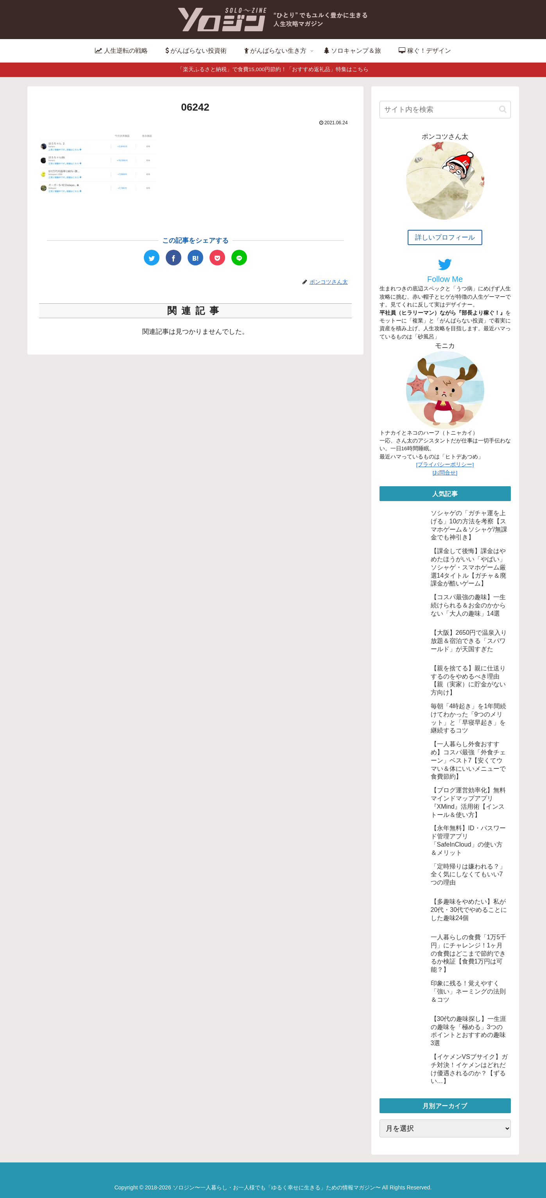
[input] (445, 109)
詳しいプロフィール (445, 237)
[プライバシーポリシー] (445, 464)
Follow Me (445, 270)
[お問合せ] (445, 473)
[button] (503, 109)
